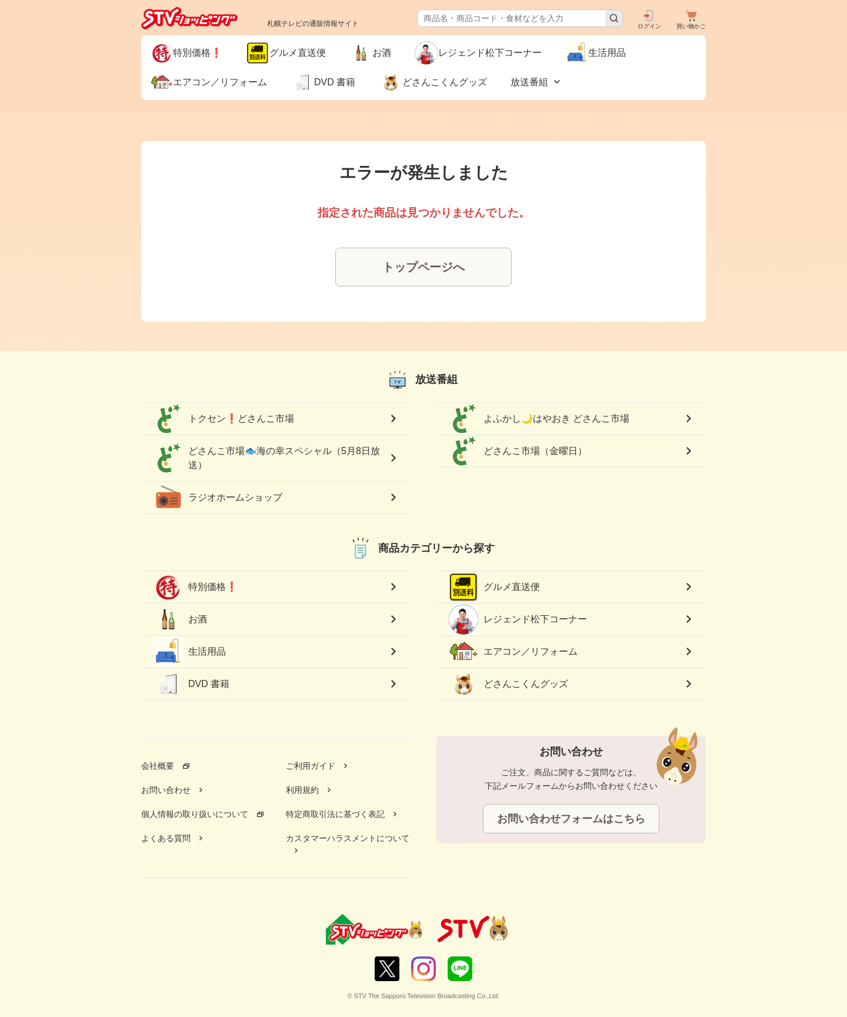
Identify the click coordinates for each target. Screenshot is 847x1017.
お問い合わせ (166, 790)
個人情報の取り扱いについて (194, 814)
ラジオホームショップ (217, 497)
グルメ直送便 (494, 587)
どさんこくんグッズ (508, 684)
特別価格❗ (195, 587)
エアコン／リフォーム (513, 651)
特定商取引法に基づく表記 (335, 814)
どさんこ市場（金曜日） (517, 451)
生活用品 (189, 651)
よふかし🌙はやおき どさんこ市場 (538, 419)
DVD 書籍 (191, 684)
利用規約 (302, 790)
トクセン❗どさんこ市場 (223, 419)
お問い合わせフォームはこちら (571, 819)
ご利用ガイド (310, 766)
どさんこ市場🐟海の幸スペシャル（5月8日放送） (266, 458)
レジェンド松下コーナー (517, 619)
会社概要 (157, 766)
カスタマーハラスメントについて (347, 838)
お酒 (180, 619)
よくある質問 (166, 838)
